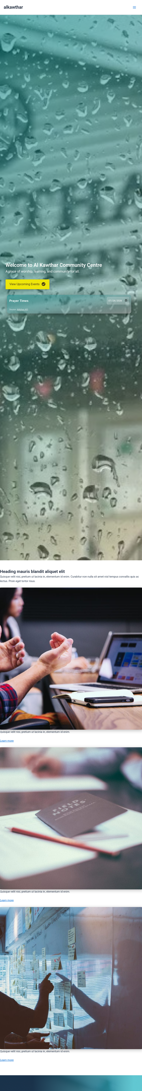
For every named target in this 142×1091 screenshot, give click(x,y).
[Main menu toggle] (134, 7)
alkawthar (13, 7)
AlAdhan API (22, 309)
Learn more (7, 740)
